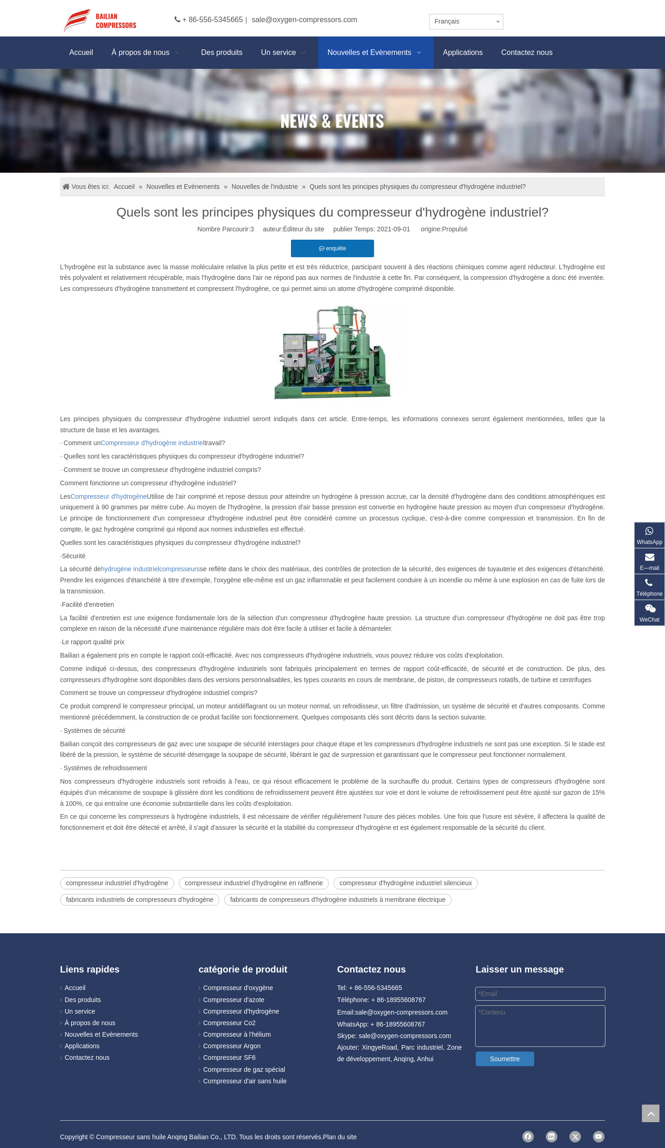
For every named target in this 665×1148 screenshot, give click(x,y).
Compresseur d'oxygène (238, 987)
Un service (80, 1011)
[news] (332, 121)
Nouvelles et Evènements (101, 1034)
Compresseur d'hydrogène (241, 1011)
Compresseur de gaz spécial (244, 1069)
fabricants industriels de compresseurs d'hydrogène (139, 899)
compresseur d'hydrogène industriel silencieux (405, 883)
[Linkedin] (551, 1136)
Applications (82, 1046)
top (650, 1113)
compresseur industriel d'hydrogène (117, 883)
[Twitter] (575, 1136)
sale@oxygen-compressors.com (304, 20)
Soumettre (505, 1059)
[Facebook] (528, 1136)
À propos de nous (90, 1023)
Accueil (75, 987)
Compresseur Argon (232, 1046)
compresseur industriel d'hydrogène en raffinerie (254, 883)
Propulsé (454, 229)
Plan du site (340, 1137)
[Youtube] (599, 1136)
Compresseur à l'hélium (237, 1034)
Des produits (83, 999)
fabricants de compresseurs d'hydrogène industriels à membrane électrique (337, 899)
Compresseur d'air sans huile (245, 1081)
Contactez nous (87, 1057)
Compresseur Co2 (229, 1023)
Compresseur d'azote (234, 999)
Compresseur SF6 (229, 1057)
